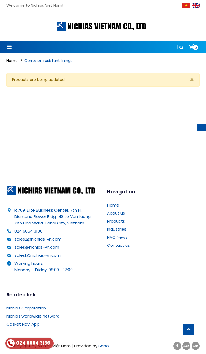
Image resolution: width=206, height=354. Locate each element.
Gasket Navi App (22, 324)
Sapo (103, 346)
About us (116, 213)
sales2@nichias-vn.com (37, 239)
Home (113, 205)
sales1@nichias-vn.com (37, 255)
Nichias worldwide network (32, 316)
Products (116, 221)
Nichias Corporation (26, 308)
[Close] (192, 79)
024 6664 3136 (28, 231)
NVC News (117, 237)
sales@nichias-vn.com (36, 247)
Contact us (118, 245)
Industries (116, 229)
